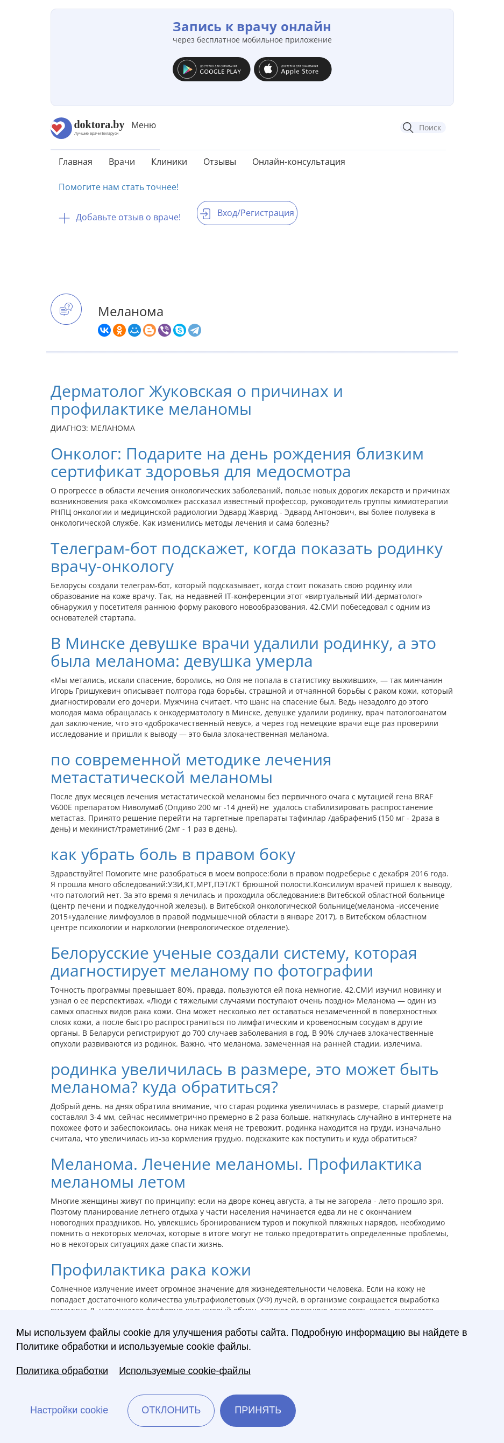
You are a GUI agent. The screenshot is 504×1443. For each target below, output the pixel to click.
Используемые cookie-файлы (185, 1370)
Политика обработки (62, 1370)
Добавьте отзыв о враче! (120, 217)
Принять (258, 1410)
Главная (76, 162)
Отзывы (219, 162)
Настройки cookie (69, 1410)
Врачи (122, 162)
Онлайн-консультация (298, 162)
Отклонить (171, 1410)
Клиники (169, 162)
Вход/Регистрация (247, 213)
